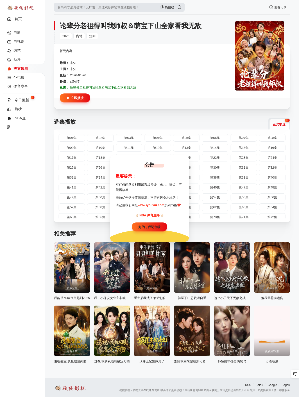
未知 (73, 63)
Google (272, 385)
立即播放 (75, 98)
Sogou (285, 385)
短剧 (92, 36)
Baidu (259, 385)
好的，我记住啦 (149, 227)
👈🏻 (161, 215)
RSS (248, 385)
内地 (79, 36)
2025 (65, 36)
